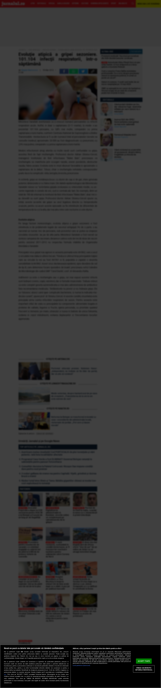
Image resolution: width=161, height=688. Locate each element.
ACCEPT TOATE (144, 661)
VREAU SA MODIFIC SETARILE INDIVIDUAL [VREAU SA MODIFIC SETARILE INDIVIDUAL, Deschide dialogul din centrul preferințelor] (143, 669)
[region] (80, 666)
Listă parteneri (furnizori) (81, 665)
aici (5, 674)
